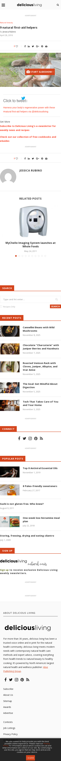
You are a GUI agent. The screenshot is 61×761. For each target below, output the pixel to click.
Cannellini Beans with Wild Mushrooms (38, 329)
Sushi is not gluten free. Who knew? (22, 503)
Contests (8, 722)
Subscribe (8, 688)
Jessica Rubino (9, 31)
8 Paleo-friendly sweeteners (40, 486)
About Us (8, 694)
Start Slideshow (40, 71)
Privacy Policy (10, 734)
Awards (7, 707)
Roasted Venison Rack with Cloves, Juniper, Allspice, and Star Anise (40, 366)
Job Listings (9, 728)
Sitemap (7, 701)
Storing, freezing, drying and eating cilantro (27, 535)
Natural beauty (6, 22)
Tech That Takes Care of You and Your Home (40, 403)
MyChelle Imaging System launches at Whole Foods (31, 244)
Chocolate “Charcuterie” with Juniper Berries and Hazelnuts (41, 346)
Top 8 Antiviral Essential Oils (40, 468)
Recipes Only (9, 306)
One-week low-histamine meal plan (41, 519)
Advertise (8, 712)
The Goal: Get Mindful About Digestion (40, 385)
